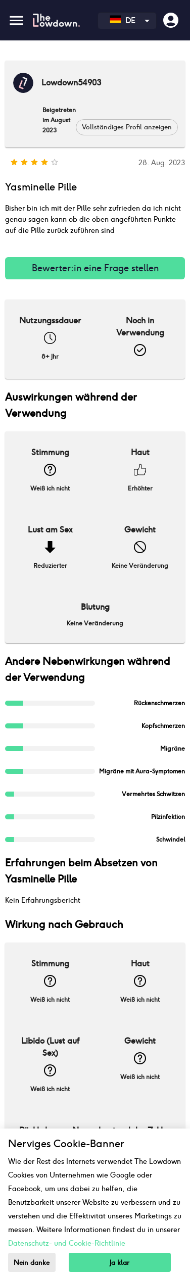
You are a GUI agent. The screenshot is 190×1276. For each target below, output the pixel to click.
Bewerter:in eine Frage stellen (95, 268)
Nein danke (32, 1262)
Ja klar (119, 1262)
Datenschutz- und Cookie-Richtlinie (66, 1243)
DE (122, 20)
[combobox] (127, 21)
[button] (127, 127)
